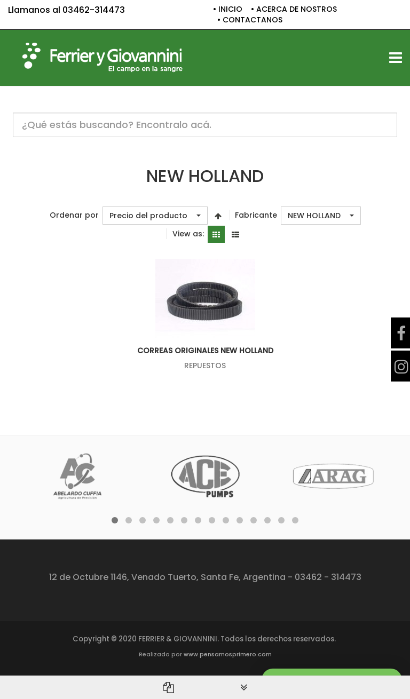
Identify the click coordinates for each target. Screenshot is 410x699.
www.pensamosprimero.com (228, 654)
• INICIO (227, 9)
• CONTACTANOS (249, 20)
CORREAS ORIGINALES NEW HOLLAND (205, 350)
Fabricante (256, 215)
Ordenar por (74, 215)
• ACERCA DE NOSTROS (294, 9)
